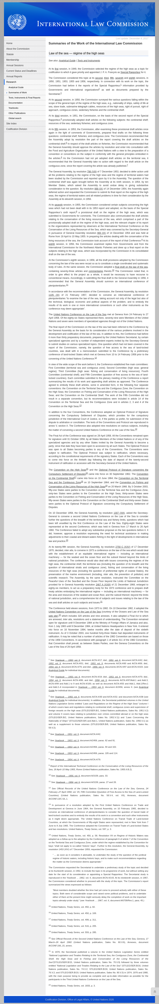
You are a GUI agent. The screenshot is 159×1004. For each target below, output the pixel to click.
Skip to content (29, 1)
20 (67, 540)
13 (80, 405)
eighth (132, 78)
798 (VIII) (92, 171)
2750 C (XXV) (122, 547)
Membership (12, 60)
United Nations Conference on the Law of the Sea (79, 314)
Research (11, 82)
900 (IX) (101, 233)
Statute (10, 54)
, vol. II (114, 660)
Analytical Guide (16, 87)
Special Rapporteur (130, 72)
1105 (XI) (54, 295)
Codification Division (16, 129)
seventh (119, 78)
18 (82, 482)
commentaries (96, 271)
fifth (112, 78)
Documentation (16, 103)
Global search (15, 118)
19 (106, 486)
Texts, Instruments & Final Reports (24, 97)
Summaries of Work (18, 92)
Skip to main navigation (10, 1)
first (57, 69)
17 (75, 477)
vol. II (67, 660)
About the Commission (17, 48)
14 (136, 429)
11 (67, 285)
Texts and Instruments (88, 60)
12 (96, 358)
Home (9, 43)
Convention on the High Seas (70, 470)
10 (113, 270)
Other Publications (17, 113)
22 (60, 615)
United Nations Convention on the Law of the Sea (75, 611)
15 (87, 469)
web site (53, 616)
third (106, 78)
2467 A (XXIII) (103, 584)
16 (87, 473)
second (99, 78)
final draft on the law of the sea (131, 267)
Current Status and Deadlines (21, 71)
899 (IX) (99, 188)
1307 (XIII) (119, 513)
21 (101, 602)
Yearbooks (13, 108)
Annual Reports (14, 76)
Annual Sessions (15, 65)
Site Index (11, 123)
